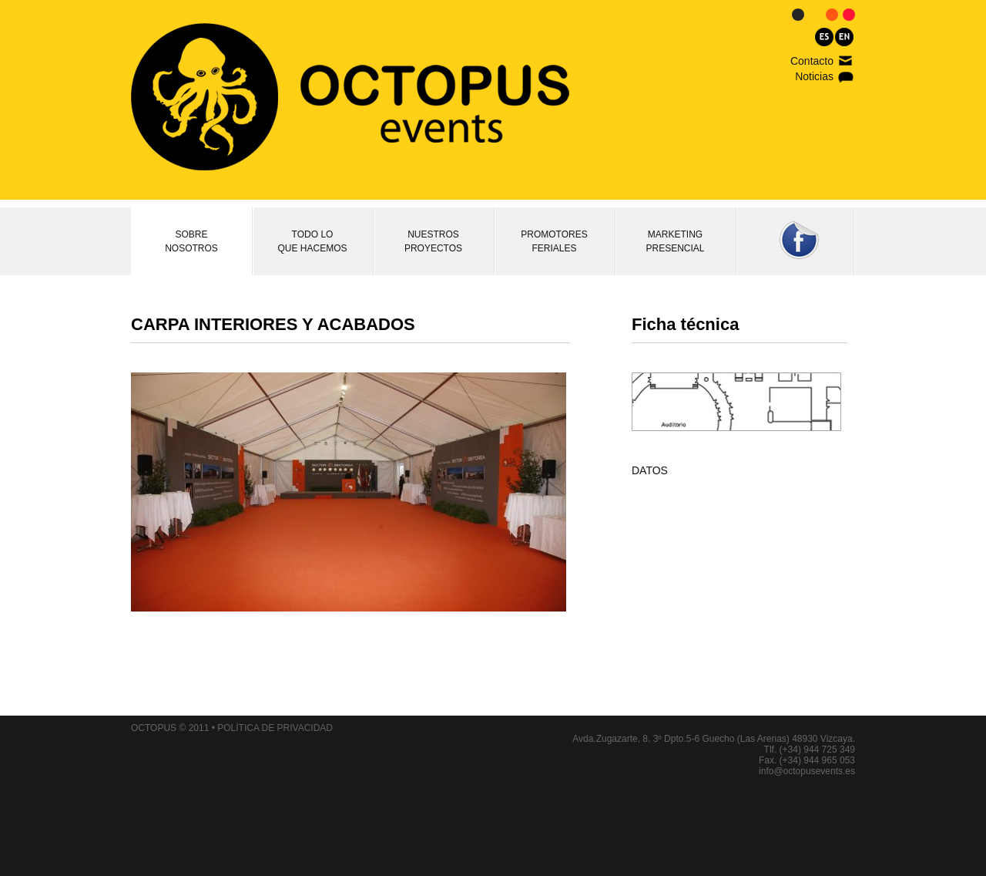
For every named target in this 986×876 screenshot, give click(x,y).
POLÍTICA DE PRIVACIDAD (275, 728)
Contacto (811, 61)
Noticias (814, 76)
